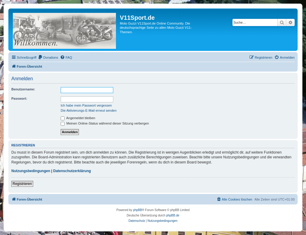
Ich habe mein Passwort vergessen (86, 105)
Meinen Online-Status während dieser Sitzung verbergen (105, 123)
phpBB (137, 210)
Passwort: (19, 98)
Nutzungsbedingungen (30, 171)
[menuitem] (48, 57)
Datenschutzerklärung (72, 171)
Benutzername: (23, 89)
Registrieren (22, 184)
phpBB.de (172, 215)
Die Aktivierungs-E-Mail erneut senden (89, 110)
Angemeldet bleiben (78, 118)
